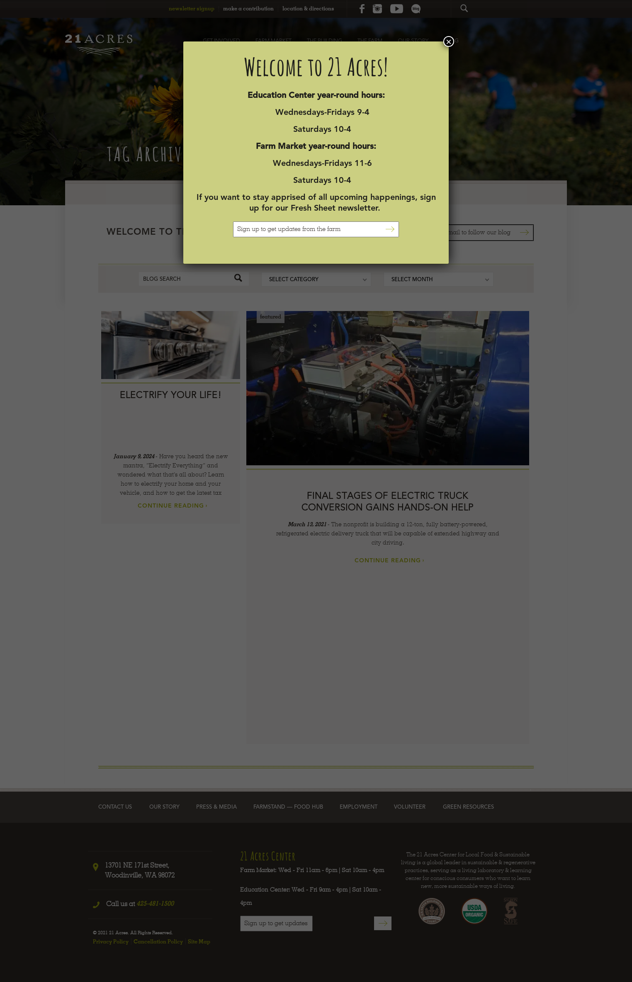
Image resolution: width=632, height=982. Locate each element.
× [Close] (449, 41)
